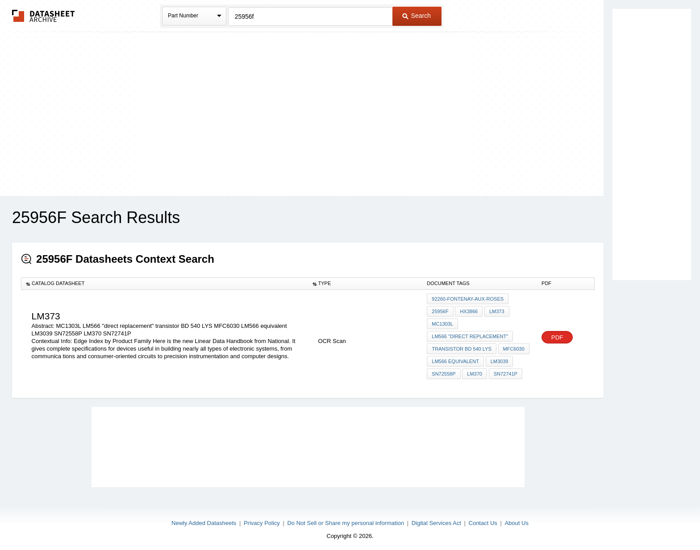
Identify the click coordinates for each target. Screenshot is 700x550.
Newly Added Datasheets (203, 520)
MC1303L (442, 323)
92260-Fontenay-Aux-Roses (468, 299)
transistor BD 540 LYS (461, 347)
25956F (440, 311)
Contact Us (483, 520)
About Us (516, 520)
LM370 (474, 371)
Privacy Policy (262, 520)
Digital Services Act (436, 520)
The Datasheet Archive (43, 16)
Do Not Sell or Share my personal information (345, 520)
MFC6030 (513, 347)
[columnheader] (164, 283)
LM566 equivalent (455, 359)
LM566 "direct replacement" (470, 335)
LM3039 (499, 359)
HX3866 (469, 311)
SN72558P (443, 371)
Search (416, 15)
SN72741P (505, 371)
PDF (557, 335)
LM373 (496, 311)
